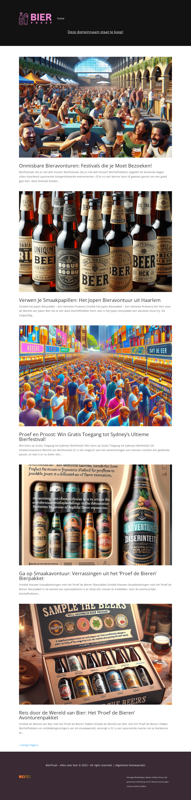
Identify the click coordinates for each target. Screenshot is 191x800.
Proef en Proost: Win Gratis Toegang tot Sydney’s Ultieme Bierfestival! (84, 436)
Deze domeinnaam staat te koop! (95, 31)
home (60, 18)
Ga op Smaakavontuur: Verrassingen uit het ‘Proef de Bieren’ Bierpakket (87, 576)
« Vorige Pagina (28, 745)
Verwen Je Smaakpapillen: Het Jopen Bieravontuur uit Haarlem (90, 300)
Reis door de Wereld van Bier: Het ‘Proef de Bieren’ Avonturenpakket (77, 715)
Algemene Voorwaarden (130, 765)
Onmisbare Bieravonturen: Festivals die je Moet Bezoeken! (85, 165)
